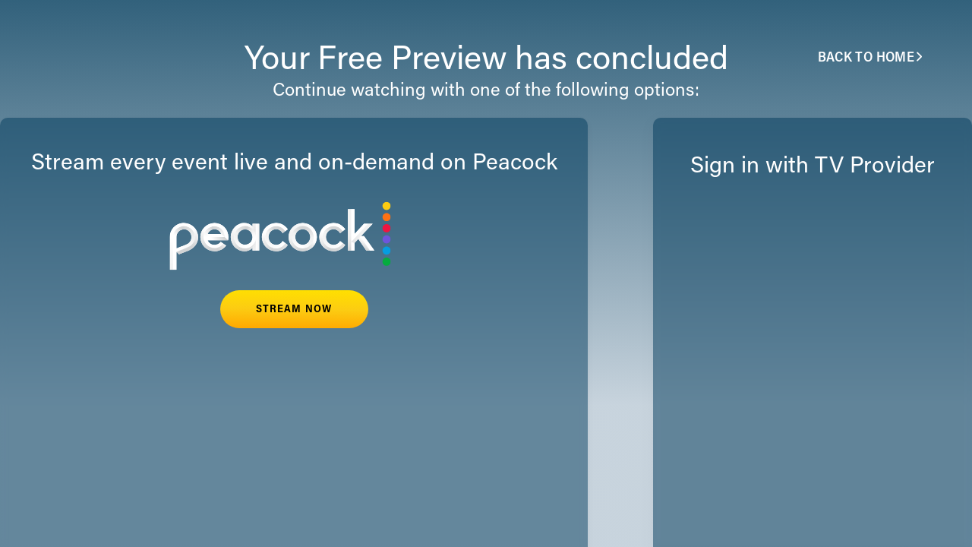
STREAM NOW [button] (294, 310)
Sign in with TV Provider (812, 167)
